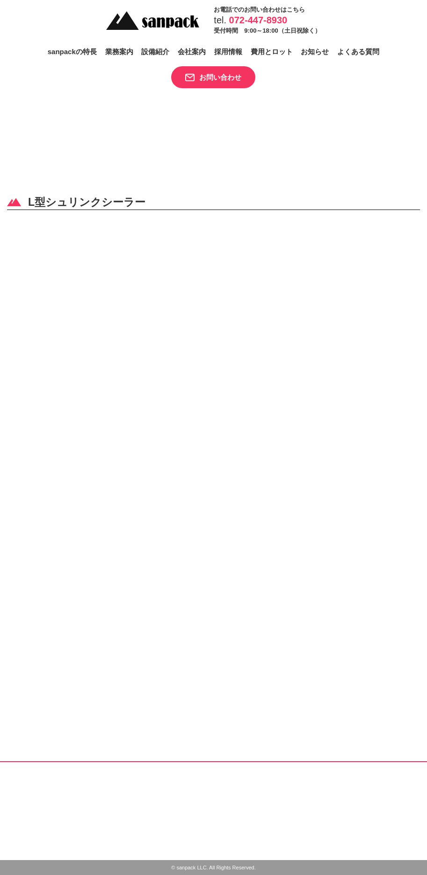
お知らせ (315, 52)
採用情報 (228, 52)
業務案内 (119, 52)
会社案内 (192, 52)
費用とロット (272, 52)
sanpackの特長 (72, 52)
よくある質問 (358, 52)
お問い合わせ (220, 77)
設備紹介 (155, 52)
